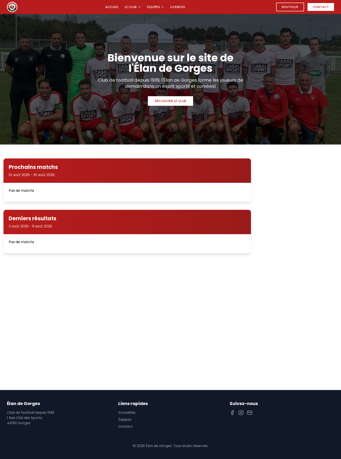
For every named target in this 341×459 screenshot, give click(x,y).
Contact (321, 7)
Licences (177, 7)
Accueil (112, 7)
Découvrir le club (170, 101)
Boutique (290, 7)
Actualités (126, 412)
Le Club (133, 7)
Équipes (155, 7)
